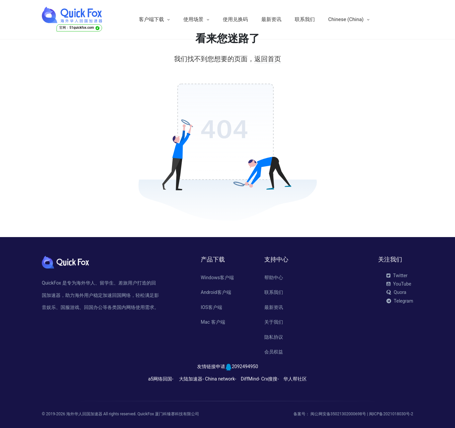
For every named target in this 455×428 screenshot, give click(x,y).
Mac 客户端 (213, 322)
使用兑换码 (235, 19)
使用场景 (193, 19)
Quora (396, 292)
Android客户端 (216, 292)
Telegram (399, 301)
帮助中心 (273, 277)
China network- (220, 379)
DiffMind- (250, 379)
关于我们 (273, 322)
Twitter (396, 275)
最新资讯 (271, 19)
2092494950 (245, 366)
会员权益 (273, 351)
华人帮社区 (295, 379)
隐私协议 (273, 337)
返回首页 (267, 59)
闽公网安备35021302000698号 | (339, 414)
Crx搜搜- (270, 379)
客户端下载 (151, 19)
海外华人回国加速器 (84, 414)
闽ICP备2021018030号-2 (391, 414)
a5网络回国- (160, 379)
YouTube (398, 284)
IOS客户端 (211, 307)
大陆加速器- (191, 379)
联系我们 (305, 19)
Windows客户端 (217, 277)
